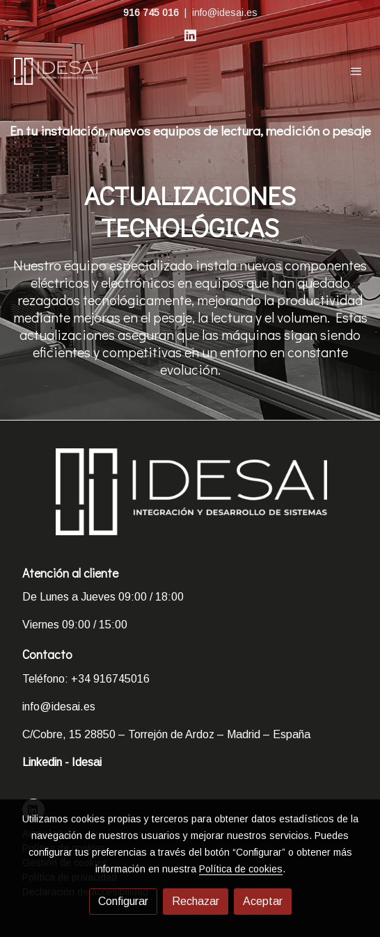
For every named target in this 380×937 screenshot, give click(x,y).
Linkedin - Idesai (62, 762)
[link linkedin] (190, 34)
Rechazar (195, 901)
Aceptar (263, 901)
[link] (55, 71)
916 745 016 (151, 12)
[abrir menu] (356, 71)
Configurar (123, 901)
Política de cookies (241, 868)
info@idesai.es (225, 12)
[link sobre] (190, 500)
